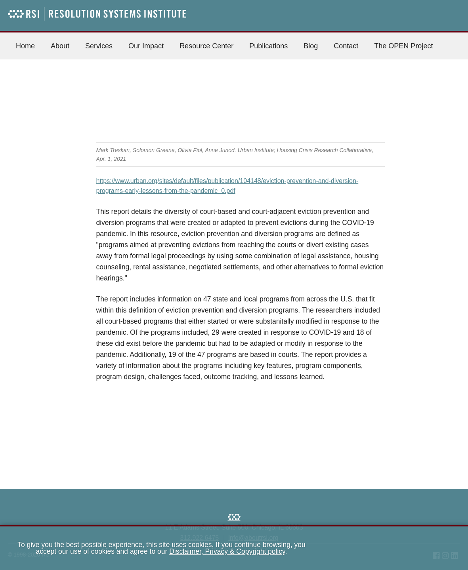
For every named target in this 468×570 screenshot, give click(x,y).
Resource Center (206, 46)
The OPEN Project (403, 46)
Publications (268, 46)
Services (99, 46)
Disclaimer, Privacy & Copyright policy (227, 551)
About (60, 46)
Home (25, 46)
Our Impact (146, 46)
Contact (346, 46)
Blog (311, 46)
